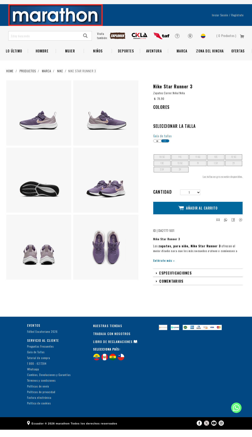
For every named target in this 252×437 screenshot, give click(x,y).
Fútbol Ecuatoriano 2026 (42, 338)
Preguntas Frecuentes (40, 354)
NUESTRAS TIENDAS (107, 333)
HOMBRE (42, 61)
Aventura (154, 61)
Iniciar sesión (220, 26)
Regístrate (237, 26)
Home (10, 81)
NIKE (60, 81)
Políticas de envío (38, 393)
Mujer (70, 61)
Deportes (126, 61)
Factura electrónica (39, 405)
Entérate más (164, 268)
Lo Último (14, 61)
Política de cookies (39, 410)
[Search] (85, 46)
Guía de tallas (162, 146)
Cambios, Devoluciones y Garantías (49, 382)
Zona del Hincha (210, 61)
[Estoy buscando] (44, 46)
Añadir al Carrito (198, 217)
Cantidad (162, 203)
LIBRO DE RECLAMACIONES (113, 349)
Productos (28, 81)
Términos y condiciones (41, 388)
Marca (182, 61)
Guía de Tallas (35, 359)
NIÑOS (98, 61)
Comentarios (171, 288)
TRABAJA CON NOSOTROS (112, 341)
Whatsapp (33, 376)
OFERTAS (238, 61)
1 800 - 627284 (37, 370)
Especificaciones (175, 280)
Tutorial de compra (38, 365)
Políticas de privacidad (41, 399)
